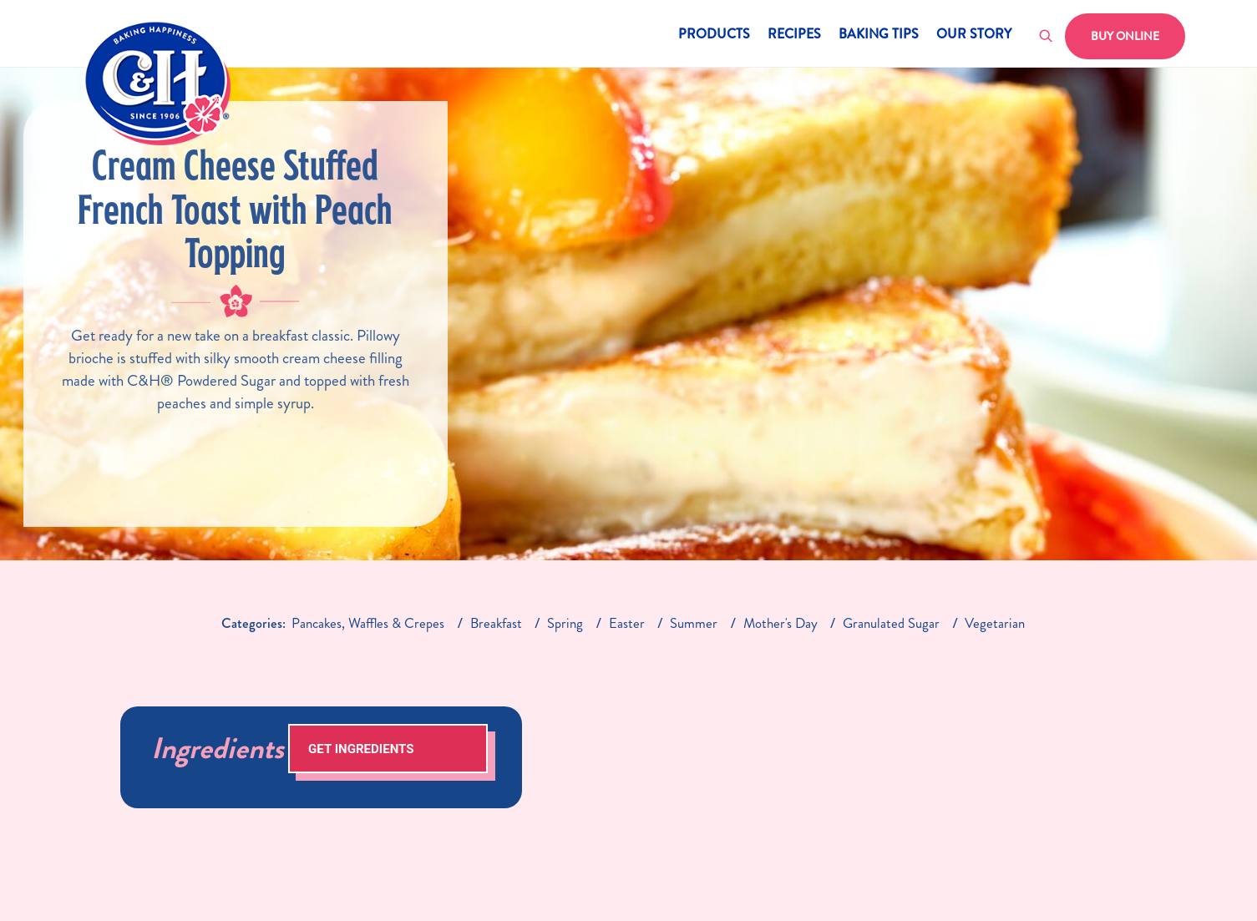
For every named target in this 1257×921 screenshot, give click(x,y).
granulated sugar (891, 623)
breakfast (496, 623)
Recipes (794, 35)
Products (714, 35)
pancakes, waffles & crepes (367, 623)
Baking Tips (879, 35)
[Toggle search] (1046, 37)
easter (627, 623)
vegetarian (995, 623)
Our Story (973, 35)
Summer (693, 623)
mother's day (780, 623)
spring (565, 623)
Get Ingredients (360, 749)
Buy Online (1125, 36)
